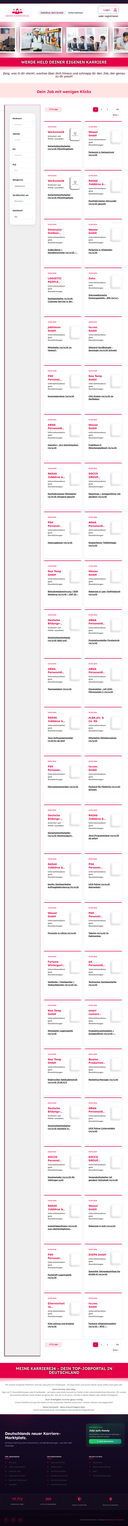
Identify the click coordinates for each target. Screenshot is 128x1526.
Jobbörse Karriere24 (51, 12)
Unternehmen (75, 12)
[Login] (115, 10)
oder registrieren (108, 16)
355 (117, 109)
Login (106, 9)
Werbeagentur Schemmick (115, 1520)
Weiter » (116, 115)
